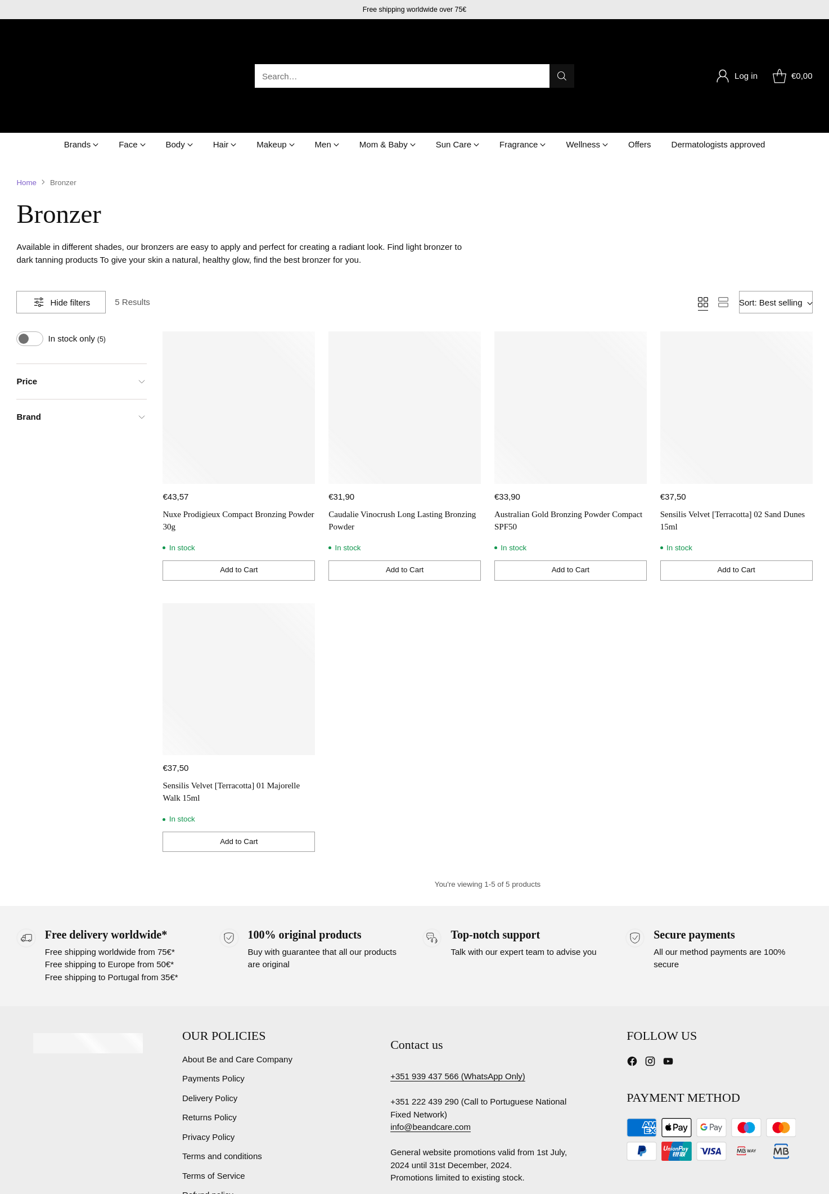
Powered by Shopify (158, 1175)
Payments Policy (213, 1011)
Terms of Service (213, 1107)
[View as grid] (703, 234)
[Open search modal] (414, 42)
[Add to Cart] (239, 502)
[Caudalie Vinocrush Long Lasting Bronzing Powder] (404, 340)
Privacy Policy (208, 1069)
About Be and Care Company (237, 991)
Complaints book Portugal (438, 1118)
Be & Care (96, 1175)
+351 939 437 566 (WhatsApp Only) (457, 991)
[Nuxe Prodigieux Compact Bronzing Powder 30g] (239, 340)
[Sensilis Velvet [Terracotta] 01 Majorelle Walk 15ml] (239, 611)
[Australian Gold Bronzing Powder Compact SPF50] (570, 340)
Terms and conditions (222, 1088)
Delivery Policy (209, 1030)
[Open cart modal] (791, 42)
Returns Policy (209, 1049)
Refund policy (207, 1127)
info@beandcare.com (430, 1042)
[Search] (561, 42)
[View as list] (723, 234)
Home (26, 114)
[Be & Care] (64, 42)
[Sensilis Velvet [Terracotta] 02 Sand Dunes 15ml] (736, 340)
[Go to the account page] (736, 42)
